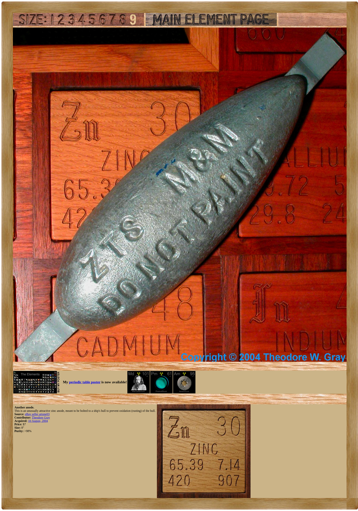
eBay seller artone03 (37, 414)
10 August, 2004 (38, 420)
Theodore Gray (41, 417)
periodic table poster (85, 382)
